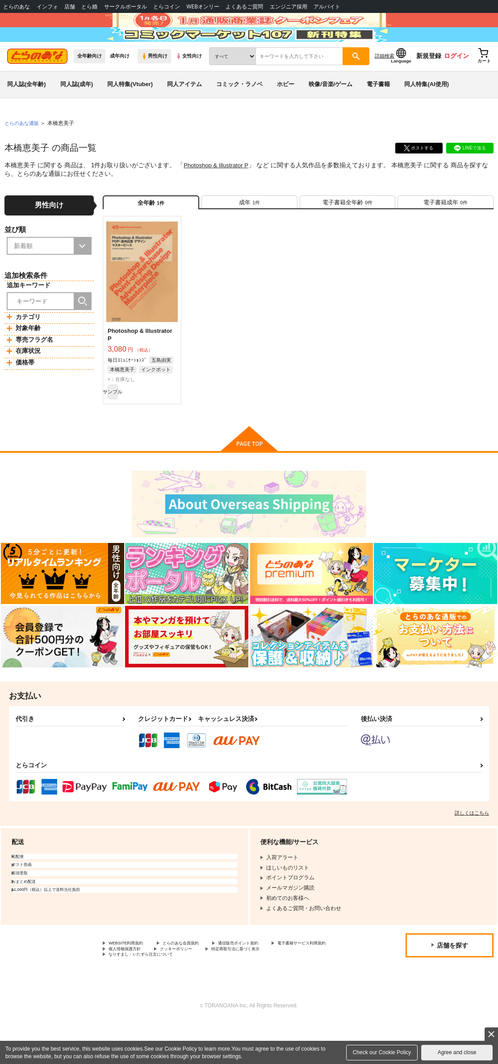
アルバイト (327, 6)
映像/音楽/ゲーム (330, 108)
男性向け (154, 81)
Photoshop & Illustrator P (218, 190)
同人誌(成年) (76, 108)
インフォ (47, 6)
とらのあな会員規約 (197, 980)
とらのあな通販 (23, 148)
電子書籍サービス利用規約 (141, 988)
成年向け (120, 80)
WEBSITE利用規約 (131, 980)
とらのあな (16, 6)
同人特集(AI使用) (426, 108)
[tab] (249, 231)
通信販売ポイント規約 (267, 980)
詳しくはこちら (472, 849)
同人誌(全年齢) (26, 108)
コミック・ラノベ (239, 108)
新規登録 (428, 80)
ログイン (456, 80)
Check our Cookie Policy (382, 1052)
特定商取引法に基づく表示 (141, 996)
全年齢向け (89, 80)
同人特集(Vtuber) (130, 108)
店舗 (69, 6)
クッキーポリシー (275, 988)
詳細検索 (384, 80)
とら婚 (89, 6)
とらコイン (166, 6)
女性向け (189, 81)
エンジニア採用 (288, 6)
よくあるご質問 (244, 6)
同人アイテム (184, 108)
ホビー (285, 108)
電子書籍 (378, 108)
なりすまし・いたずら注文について (235, 996)
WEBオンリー (202, 6)
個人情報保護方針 (213, 988)
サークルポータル (125, 6)
